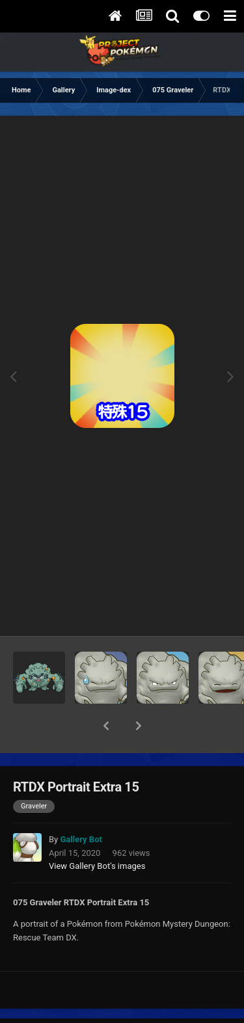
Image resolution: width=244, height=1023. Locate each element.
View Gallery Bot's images (97, 832)
